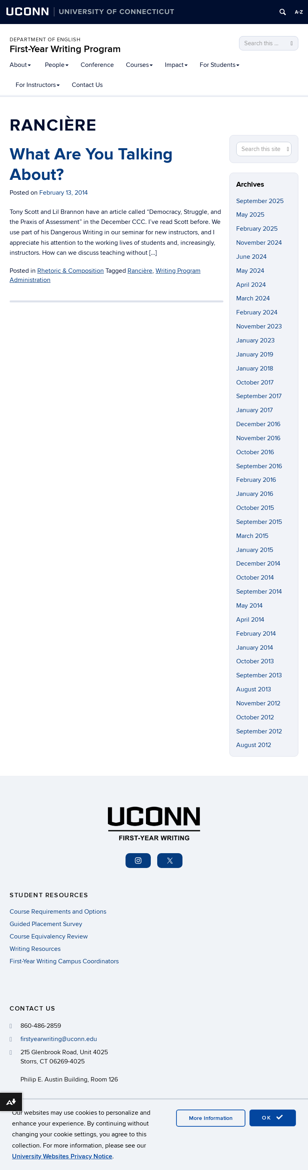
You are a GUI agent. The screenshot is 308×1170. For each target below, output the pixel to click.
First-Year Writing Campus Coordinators (64, 961)
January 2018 (254, 368)
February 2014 (256, 634)
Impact (176, 65)
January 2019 (254, 354)
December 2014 (258, 564)
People (57, 65)
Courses (139, 65)
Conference (97, 65)
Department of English (45, 39)
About (20, 65)
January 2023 (255, 340)
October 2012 (255, 717)
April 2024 (251, 285)
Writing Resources (35, 949)
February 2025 (257, 229)
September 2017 (259, 396)
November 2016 (258, 438)
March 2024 (253, 298)
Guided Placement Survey (46, 924)
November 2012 (258, 703)
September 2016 (259, 466)
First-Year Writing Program (65, 49)
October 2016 (255, 452)
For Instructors (38, 85)
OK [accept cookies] (273, 1117)
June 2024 (251, 257)
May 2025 (250, 215)
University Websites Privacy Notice (62, 1156)
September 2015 (259, 522)
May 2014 (249, 606)
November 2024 (259, 243)
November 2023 (259, 326)
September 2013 (259, 675)
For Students (219, 65)
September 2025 (260, 201)
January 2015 (254, 550)
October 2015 (255, 508)
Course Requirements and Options (58, 912)
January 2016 (254, 494)
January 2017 (254, 410)
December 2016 (258, 424)
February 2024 (257, 312)
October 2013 (255, 661)
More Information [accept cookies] (211, 1118)
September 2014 (259, 592)
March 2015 (252, 536)
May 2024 (250, 271)
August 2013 (253, 689)
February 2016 (256, 480)
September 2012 (259, 731)
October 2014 (255, 578)
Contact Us (87, 85)
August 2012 (253, 745)
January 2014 (254, 648)
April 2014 (250, 620)
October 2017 (255, 383)
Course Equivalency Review (49, 936)
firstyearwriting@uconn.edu (58, 1039)
